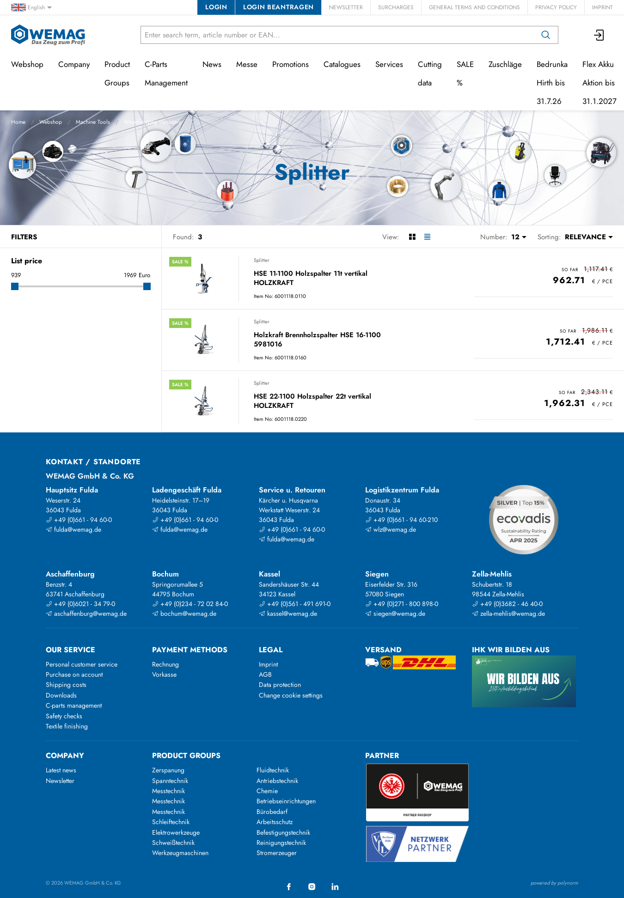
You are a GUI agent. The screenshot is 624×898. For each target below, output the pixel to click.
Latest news (61, 770)
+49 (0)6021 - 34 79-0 (80, 603)
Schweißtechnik (173, 842)
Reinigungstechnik (281, 842)
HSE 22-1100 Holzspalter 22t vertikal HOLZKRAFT (312, 401)
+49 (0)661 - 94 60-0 (79, 519)
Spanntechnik (170, 780)
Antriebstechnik (277, 780)
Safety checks (64, 716)
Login (216, 7)
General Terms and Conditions (474, 7)
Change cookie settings (291, 695)
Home (18, 122)
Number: (494, 237)
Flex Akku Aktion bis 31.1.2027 (599, 83)
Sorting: (549, 237)
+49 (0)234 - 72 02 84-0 (190, 603)
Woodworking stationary (152, 122)
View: (390, 237)
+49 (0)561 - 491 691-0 (294, 603)
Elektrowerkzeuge (176, 832)
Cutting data (430, 73)
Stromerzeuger (277, 852)
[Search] (545, 35)
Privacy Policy (556, 7)
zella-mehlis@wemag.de (508, 613)
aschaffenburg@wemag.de (86, 613)
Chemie (267, 790)
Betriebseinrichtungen (286, 801)
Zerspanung (168, 770)
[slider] (14, 286)
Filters (24, 237)
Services (389, 64)
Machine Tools (93, 122)
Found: (183, 237)
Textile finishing (67, 726)
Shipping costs (66, 684)
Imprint (602, 7)
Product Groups (117, 73)
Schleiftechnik (171, 821)
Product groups (186, 755)
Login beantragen (278, 7)
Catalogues (342, 64)
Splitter (261, 260)
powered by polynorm (554, 882)
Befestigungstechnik (283, 832)
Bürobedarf (272, 811)
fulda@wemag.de (73, 529)
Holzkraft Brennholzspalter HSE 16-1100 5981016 (317, 340)
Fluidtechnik (273, 770)
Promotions (290, 64)
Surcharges (396, 7)
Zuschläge (505, 64)
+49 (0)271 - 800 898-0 (401, 603)
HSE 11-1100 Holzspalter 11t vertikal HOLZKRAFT (310, 278)
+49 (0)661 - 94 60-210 (401, 519)
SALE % (465, 73)
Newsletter (346, 7)
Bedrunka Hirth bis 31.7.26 (552, 83)
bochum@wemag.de (184, 613)
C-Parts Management (166, 73)
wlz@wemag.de (390, 529)
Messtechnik (168, 790)
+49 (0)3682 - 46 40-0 (507, 603)
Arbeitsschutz (275, 821)
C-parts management (74, 705)
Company (74, 64)
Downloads (61, 695)
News (211, 64)
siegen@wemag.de (395, 613)
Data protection (280, 684)
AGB (265, 674)
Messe (246, 64)
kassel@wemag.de (288, 613)
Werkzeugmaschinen (180, 852)
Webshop (50, 122)
